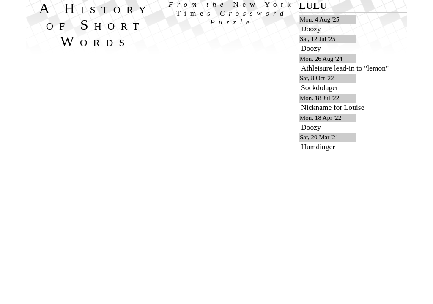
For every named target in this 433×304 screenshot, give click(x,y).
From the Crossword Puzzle (232, 13)
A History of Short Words (95, 24)
